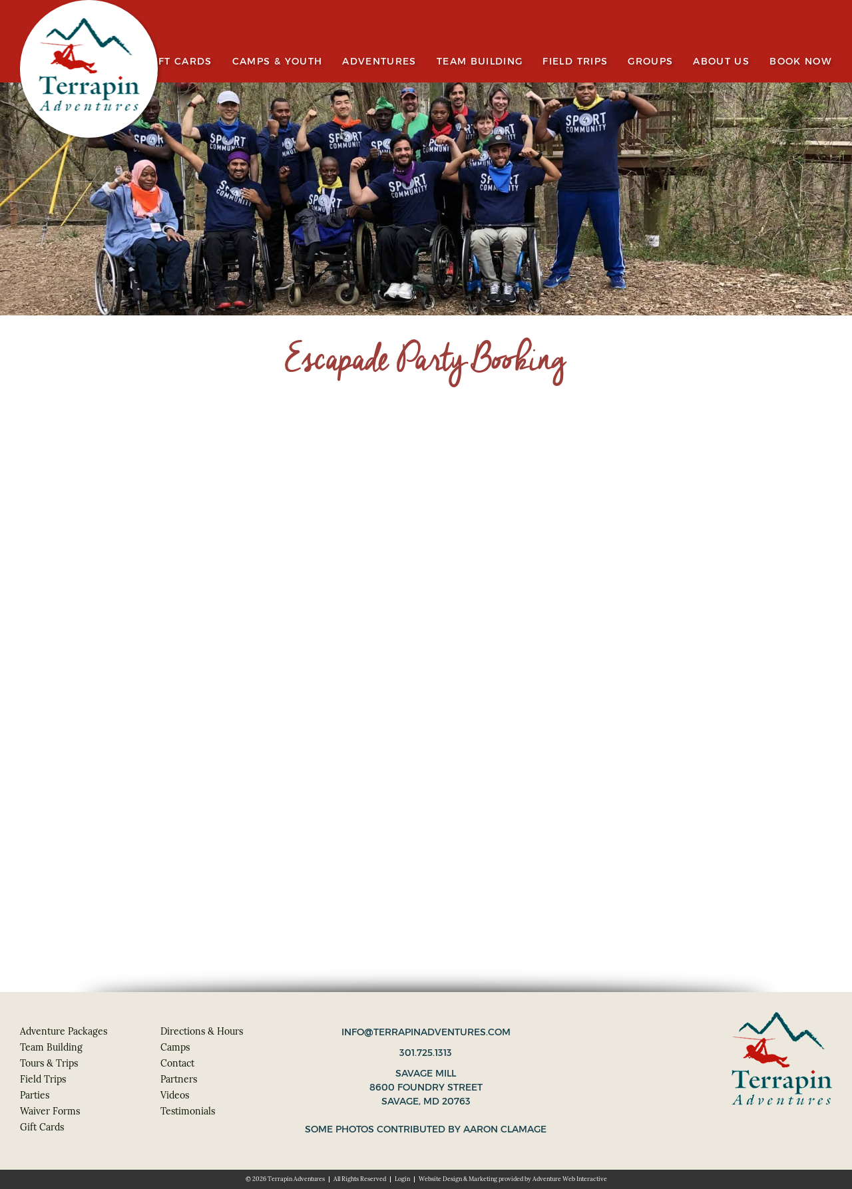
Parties (34, 1095)
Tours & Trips (49, 1063)
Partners (178, 1079)
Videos (174, 1095)
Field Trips (575, 61)
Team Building (480, 61)
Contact (177, 1063)
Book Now (800, 61)
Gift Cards (179, 61)
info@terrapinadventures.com (426, 1032)
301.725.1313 (425, 1053)
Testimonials (187, 1111)
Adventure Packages (63, 1031)
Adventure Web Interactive (569, 1179)
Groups (650, 61)
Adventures (379, 61)
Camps (175, 1047)
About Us (721, 61)
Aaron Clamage (504, 1129)
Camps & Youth (277, 61)
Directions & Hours (201, 1031)
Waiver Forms (50, 1111)
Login (402, 1179)
